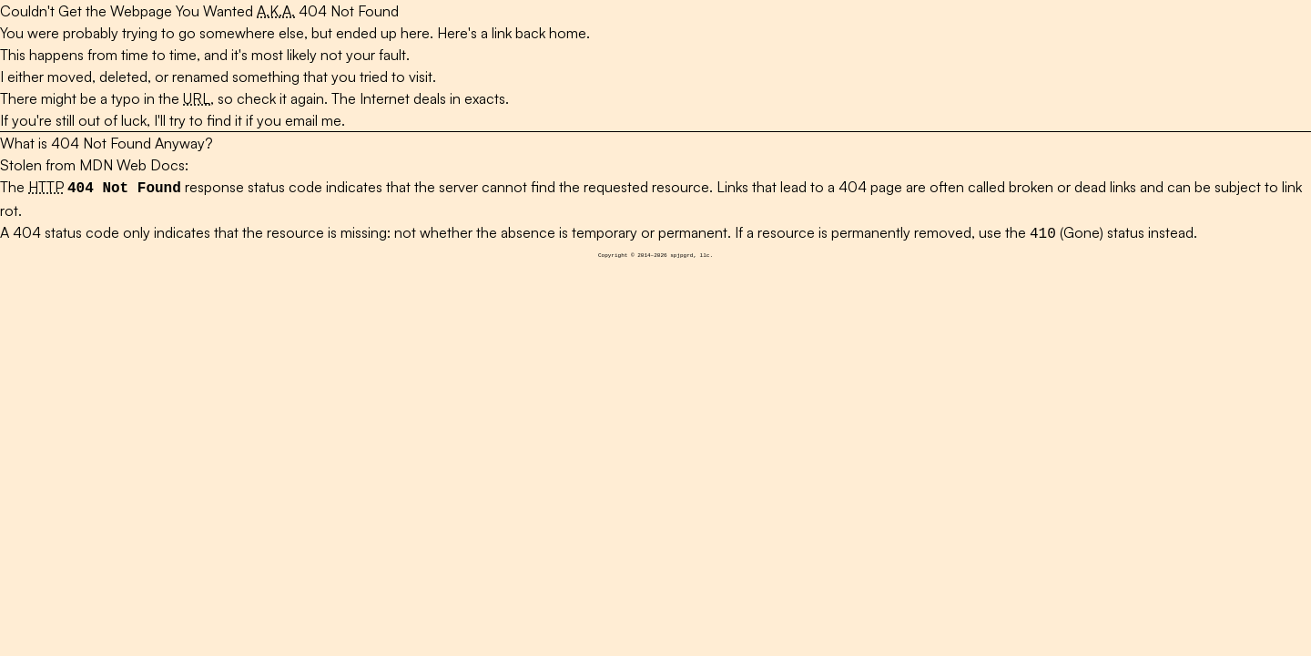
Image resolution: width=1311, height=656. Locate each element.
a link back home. (535, 33)
